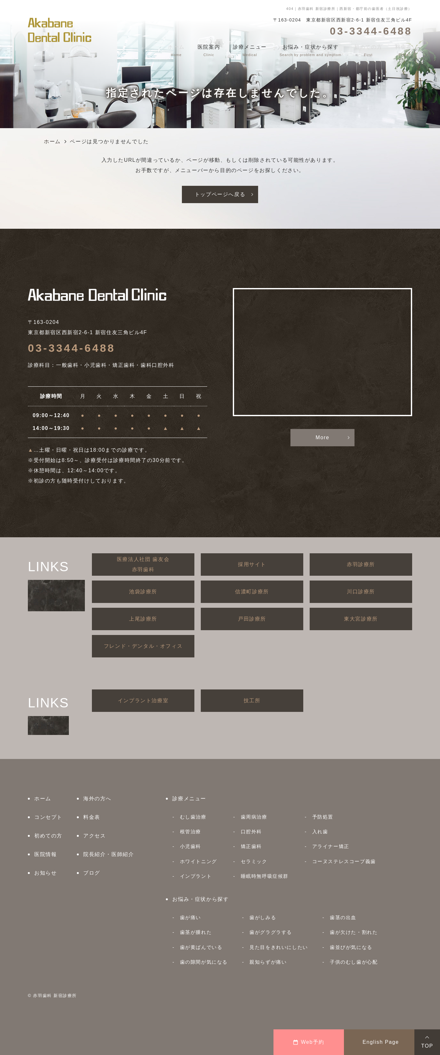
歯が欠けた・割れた (354, 932)
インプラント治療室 (143, 700)
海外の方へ (97, 798)
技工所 (252, 700)
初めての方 (48, 835)
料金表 (91, 817)
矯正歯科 (251, 846)
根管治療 (190, 831)
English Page (381, 1042)
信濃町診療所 (252, 591)
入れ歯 (320, 831)
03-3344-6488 (71, 348)
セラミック (254, 861)
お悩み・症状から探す (200, 899)
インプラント (196, 876)
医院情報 (45, 854)
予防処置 (322, 817)
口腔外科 (251, 831)
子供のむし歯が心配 (354, 962)
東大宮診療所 (361, 619)
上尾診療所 (143, 619)
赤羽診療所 (361, 564)
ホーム (42, 798)
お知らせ (45, 873)
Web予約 (308, 1042)
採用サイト (252, 564)
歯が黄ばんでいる (201, 947)
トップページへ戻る (220, 194)
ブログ (91, 873)
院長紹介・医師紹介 (108, 854)
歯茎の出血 (343, 917)
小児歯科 (190, 846)
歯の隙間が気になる (204, 962)
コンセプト (48, 817)
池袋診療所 (143, 591)
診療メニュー (189, 798)
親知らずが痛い (268, 962)
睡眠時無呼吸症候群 (265, 876)
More (323, 437)
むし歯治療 (193, 817)
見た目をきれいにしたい (278, 947)
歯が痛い (190, 917)
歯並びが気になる (351, 947)
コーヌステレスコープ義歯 (344, 861)
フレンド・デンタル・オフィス (143, 646)
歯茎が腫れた (196, 932)
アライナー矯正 (330, 846)
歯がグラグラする (270, 932)
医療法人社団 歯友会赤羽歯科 (143, 564)
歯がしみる (262, 917)
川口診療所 (361, 591)
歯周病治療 (254, 817)
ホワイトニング (198, 861)
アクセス (94, 835)
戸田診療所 (252, 619)
